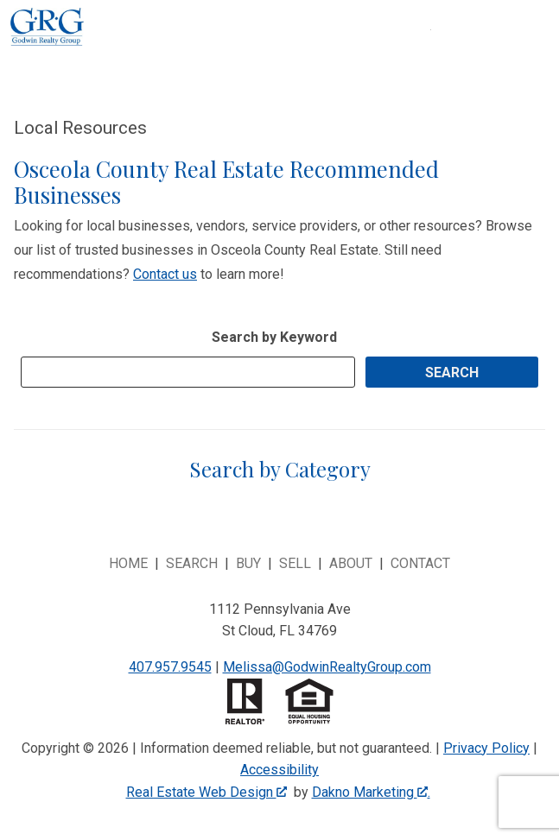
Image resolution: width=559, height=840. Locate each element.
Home (128, 563)
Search (192, 563)
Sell (295, 563)
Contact (420, 563)
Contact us (165, 274)
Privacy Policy (486, 748)
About (350, 563)
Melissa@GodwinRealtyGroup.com (327, 667)
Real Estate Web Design (206, 792)
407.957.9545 (170, 667)
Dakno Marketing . (371, 792)
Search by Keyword (274, 337)
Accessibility (279, 769)
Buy (248, 563)
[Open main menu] (452, 51)
